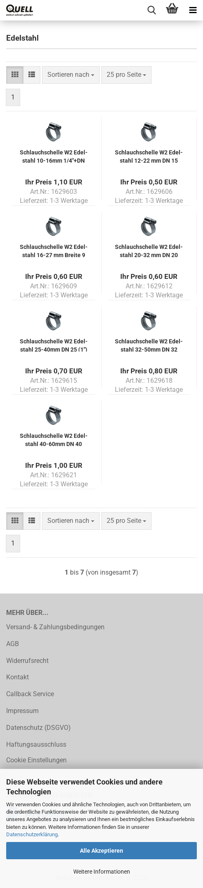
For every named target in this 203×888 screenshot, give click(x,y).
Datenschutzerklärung (32, 834)
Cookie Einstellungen (36, 760)
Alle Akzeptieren (101, 850)
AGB (12, 644)
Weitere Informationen (101, 871)
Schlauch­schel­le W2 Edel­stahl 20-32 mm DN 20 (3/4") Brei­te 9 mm (149, 250)
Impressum (22, 711)
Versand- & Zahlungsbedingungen (55, 627)
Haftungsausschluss (36, 744)
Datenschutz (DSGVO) (38, 728)
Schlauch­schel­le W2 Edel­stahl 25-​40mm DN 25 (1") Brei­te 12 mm (54, 345)
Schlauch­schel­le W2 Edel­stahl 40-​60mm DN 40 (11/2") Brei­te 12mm (54, 439)
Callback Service (30, 694)
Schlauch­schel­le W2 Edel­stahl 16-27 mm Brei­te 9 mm (54, 250)
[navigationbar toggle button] (192, 10)
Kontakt (17, 677)
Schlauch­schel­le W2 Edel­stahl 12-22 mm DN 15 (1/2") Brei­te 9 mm (149, 156)
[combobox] (71, 75)
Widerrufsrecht (27, 661)
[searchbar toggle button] (151, 10)
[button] (14, 75)
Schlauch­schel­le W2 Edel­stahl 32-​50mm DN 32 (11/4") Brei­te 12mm (149, 345)
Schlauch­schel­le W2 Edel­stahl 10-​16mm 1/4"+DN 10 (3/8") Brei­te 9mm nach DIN (54, 156)
